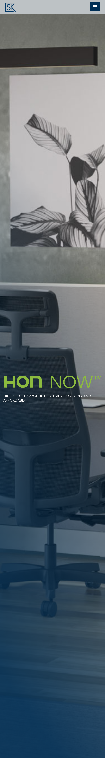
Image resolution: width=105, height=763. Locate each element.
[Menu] (95, 6)
